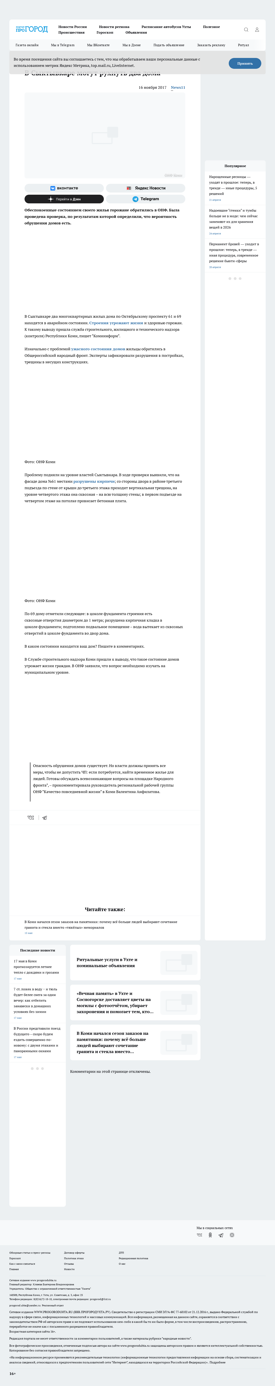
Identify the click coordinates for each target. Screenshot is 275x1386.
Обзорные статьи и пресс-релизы (29, 1252)
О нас (122, 1263)
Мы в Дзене (132, 45)
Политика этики (74, 1258)
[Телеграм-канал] (145, 199)
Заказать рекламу (211, 45)
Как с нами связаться (22, 1263)
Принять (245, 63)
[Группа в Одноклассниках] (210, 1235)
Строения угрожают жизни (116, 322)
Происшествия (71, 32)
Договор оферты (74, 1252)
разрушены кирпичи (94, 481)
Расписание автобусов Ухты (166, 27)
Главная (14, 1269)
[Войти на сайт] (257, 29)
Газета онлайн (27, 45)
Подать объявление (169, 45)
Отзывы (69, 1263)
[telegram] (46, 818)
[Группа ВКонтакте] (64, 188)
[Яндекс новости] (145, 188)
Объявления (136, 32)
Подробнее (217, 1362)
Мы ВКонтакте (98, 45)
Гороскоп (105, 32)
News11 (178, 87)
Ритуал (243, 45)
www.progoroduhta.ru (43, 1280)
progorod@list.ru (100, 1299)
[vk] (31, 818)
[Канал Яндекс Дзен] (64, 199)
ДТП (121, 1252)
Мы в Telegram (63, 45)
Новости (69, 1269)
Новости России (72, 27)
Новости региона (114, 27)
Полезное (211, 27)
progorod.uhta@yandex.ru (25, 1305)
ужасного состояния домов (98, 348)
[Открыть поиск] (246, 29)
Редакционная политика (133, 1258)
